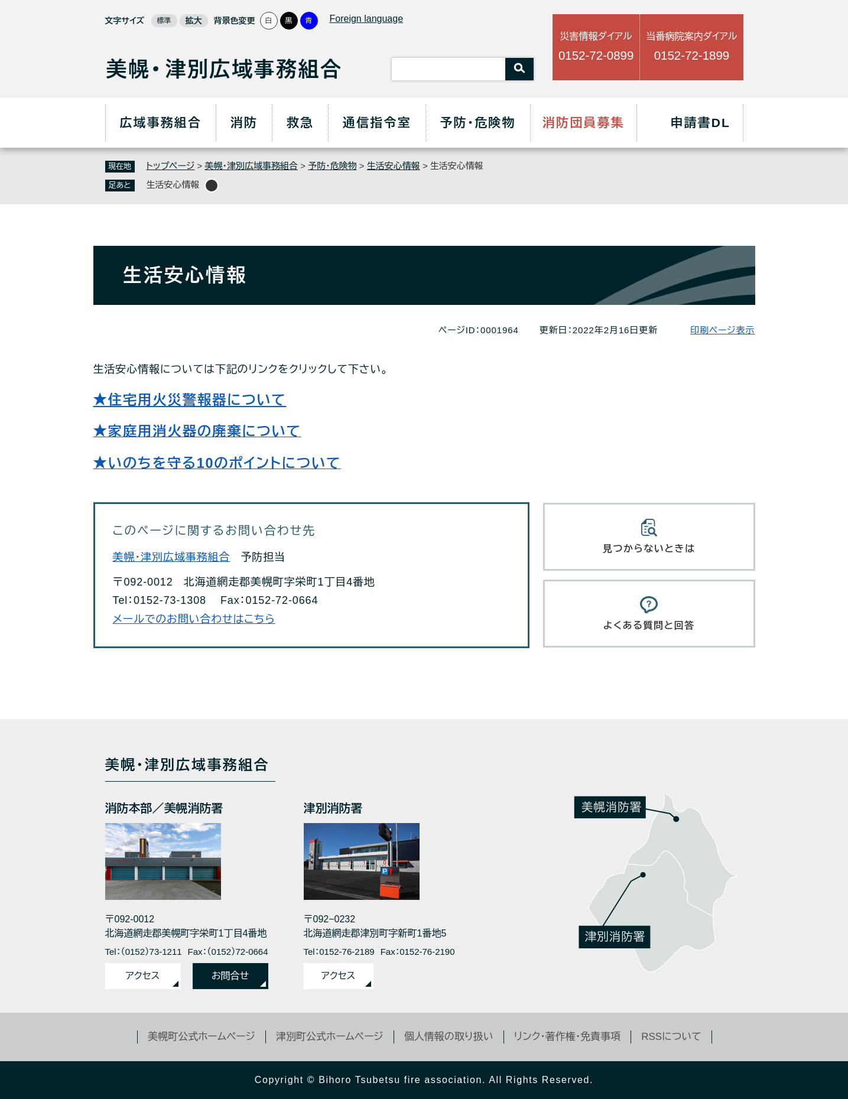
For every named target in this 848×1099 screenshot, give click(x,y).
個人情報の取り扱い (448, 1036)
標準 (164, 21)
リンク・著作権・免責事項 (567, 1036)
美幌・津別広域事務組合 (251, 166)
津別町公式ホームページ (330, 1036)
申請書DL (701, 122)
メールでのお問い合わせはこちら (194, 619)
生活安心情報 (393, 166)
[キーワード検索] (448, 69)
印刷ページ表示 (722, 330)
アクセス (143, 976)
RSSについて (671, 1036)
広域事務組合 (160, 122)
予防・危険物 (477, 122)
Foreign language (367, 19)
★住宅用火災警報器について (190, 400)
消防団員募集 (583, 122)
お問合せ (230, 976)
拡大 (194, 20)
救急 (300, 122)
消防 (244, 122)
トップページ (171, 166)
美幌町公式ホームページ (201, 1036)
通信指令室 (377, 122)
